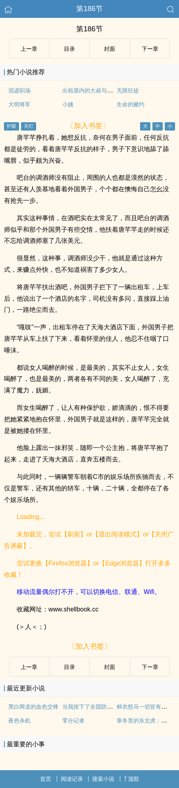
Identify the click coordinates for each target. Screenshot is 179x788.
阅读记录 (72, 779)
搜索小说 (103, 779)
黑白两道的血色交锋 (33, 706)
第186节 (89, 9)
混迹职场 (19, 90)
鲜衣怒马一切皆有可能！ (147, 706)
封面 (109, 49)
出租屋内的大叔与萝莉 (90, 90)
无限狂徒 (128, 90)
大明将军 (19, 104)
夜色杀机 (19, 720)
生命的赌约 (130, 104)
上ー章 (29, 49)
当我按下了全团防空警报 (92, 706)
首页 (45, 779)
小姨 (67, 104)
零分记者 (73, 720)
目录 (69, 49)
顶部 (131, 779)
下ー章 (150, 49)
